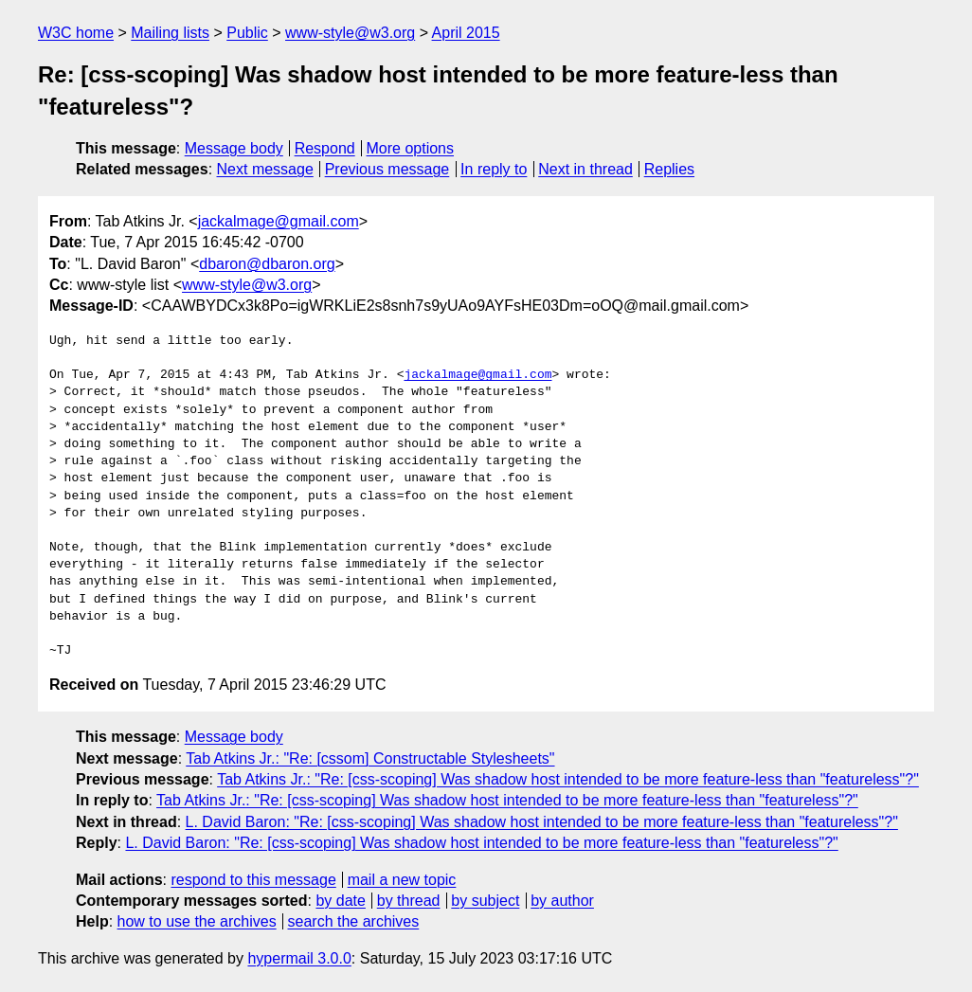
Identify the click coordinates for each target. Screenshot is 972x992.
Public (247, 33)
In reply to (493, 169)
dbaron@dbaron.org (266, 264)
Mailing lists (170, 33)
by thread (409, 901)
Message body (234, 148)
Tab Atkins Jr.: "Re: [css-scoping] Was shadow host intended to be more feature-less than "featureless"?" (568, 779)
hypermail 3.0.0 (299, 958)
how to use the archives (197, 921)
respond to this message (253, 880)
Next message (265, 169)
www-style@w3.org (350, 33)
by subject (485, 901)
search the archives (354, 921)
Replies (669, 169)
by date (340, 901)
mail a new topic (402, 880)
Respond (325, 148)
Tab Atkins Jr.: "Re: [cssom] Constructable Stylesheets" (370, 758)
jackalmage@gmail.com (278, 221)
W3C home (76, 33)
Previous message (387, 169)
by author (562, 901)
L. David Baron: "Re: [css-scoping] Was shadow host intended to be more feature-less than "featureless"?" (542, 822)
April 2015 (466, 33)
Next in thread (585, 169)
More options (411, 148)
